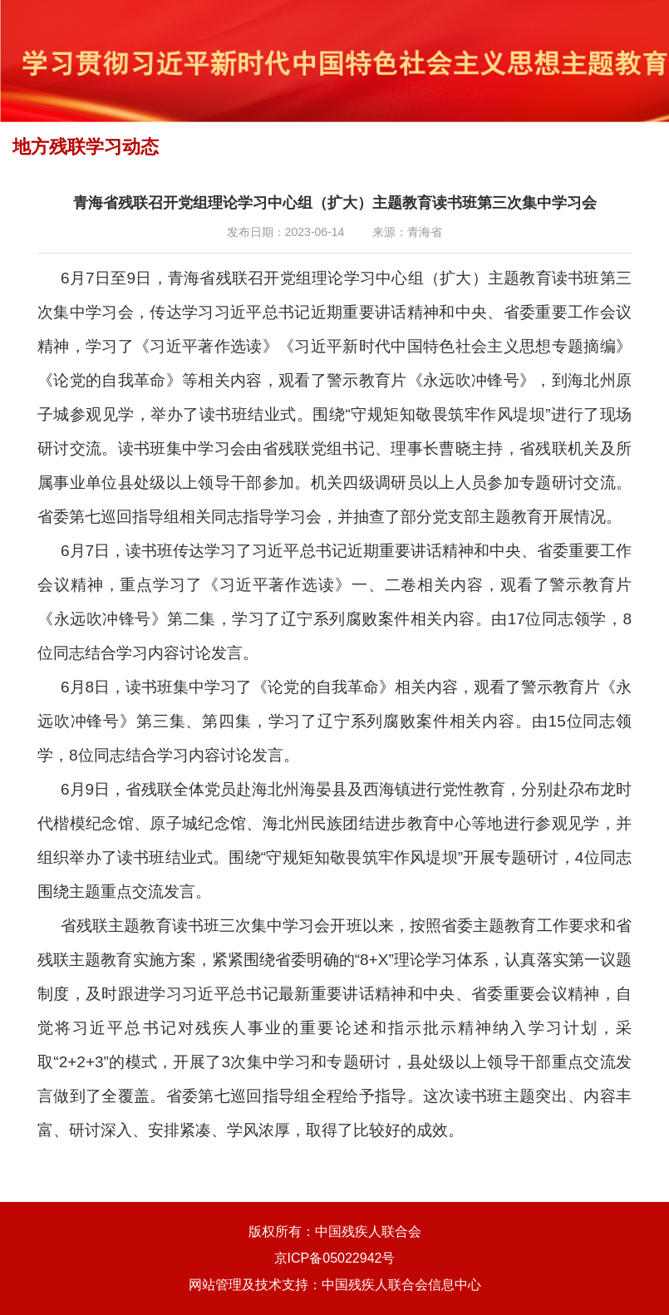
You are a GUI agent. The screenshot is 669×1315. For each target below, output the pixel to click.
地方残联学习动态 (85, 146)
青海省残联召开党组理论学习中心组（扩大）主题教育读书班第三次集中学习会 (335, 203)
